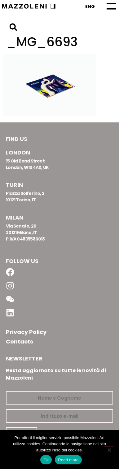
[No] (109, 449)
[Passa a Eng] (90, 6)
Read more (68, 460)
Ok (46, 460)
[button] (13, 27)
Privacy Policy (26, 332)
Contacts (19, 341)
